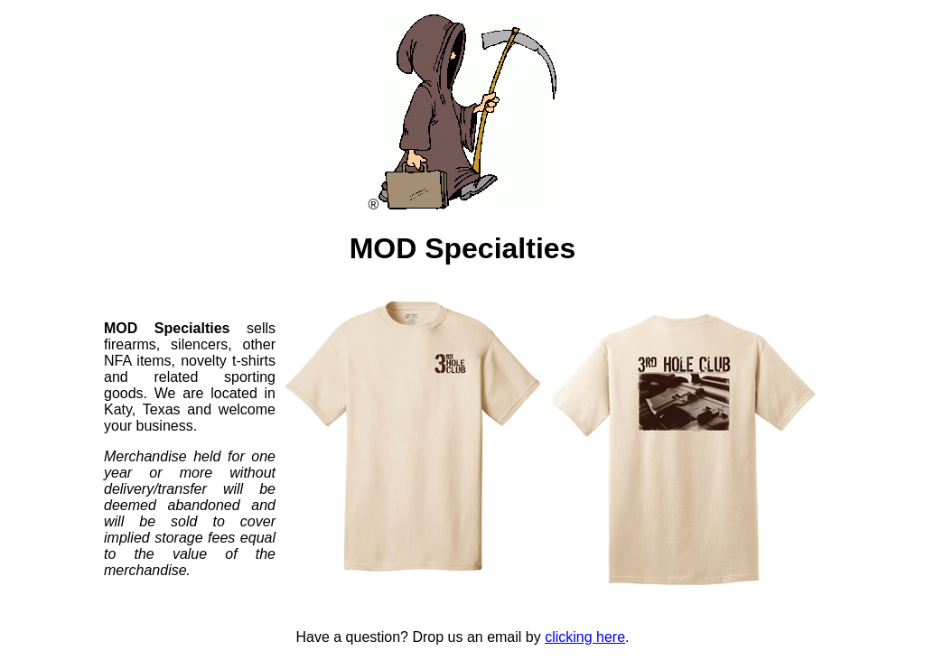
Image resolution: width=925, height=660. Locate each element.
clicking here (585, 637)
